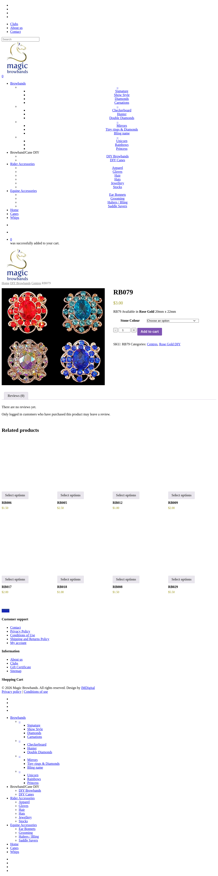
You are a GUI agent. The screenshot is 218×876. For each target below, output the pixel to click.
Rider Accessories (22, 798)
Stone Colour (130, 320)
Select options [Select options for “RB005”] (71, 495)
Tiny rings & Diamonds (43, 763)
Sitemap (15, 671)
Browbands (18, 717)
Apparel (24, 802)
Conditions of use (36, 691)
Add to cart (150, 331)
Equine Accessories (23, 825)
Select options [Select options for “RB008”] (126, 579)
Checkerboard (36, 744)
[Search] (20, 39)
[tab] (16, 396)
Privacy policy (12, 691)
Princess (33, 783)
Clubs (14, 663)
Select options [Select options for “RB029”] (182, 579)
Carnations (34, 737)
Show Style (35, 729)
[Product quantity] (125, 330)
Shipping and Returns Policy (29, 639)
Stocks (23, 821)
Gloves (23, 806)
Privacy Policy (20, 631)
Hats (22, 813)
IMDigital (88, 688)
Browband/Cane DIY (24, 786)
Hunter (32, 748)
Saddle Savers (28, 840)
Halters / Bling (29, 836)
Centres (36, 283)
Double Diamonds (39, 752)
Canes (14, 848)
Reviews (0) (16, 396)
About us (16, 659)
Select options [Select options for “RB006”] (15, 495)
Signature (33, 725)
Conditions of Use (22, 635)
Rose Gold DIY (170, 344)
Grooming (26, 832)
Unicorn (32, 775)
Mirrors (32, 760)
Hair (22, 809)
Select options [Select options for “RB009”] (182, 495)
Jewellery (25, 817)
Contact (15, 627)
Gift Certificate (20, 667)
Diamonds (34, 733)
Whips (14, 852)
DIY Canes (26, 794)
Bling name (35, 767)
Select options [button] (126, 495)
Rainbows (34, 779)
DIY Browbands (20, 283)
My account (18, 643)
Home (5, 283)
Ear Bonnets (27, 829)
